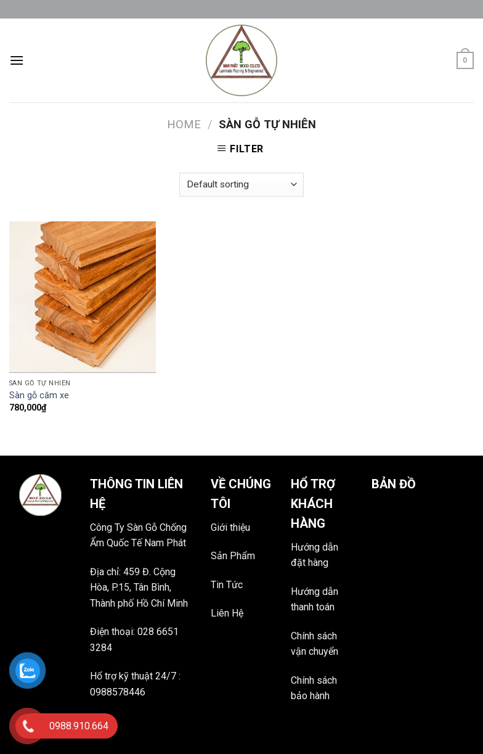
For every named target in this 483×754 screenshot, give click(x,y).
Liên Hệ (227, 613)
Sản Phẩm (233, 556)
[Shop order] (241, 185)
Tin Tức (227, 585)
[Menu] (16, 60)
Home (184, 124)
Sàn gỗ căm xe (39, 395)
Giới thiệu (230, 527)
